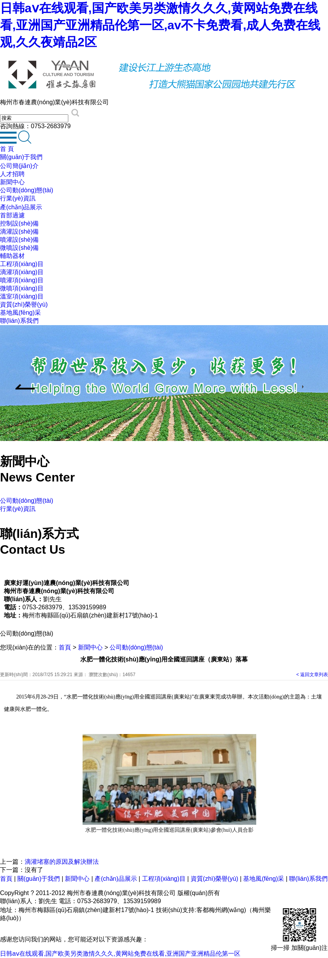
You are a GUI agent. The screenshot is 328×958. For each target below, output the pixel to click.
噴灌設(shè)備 (19, 239)
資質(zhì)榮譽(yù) (24, 304)
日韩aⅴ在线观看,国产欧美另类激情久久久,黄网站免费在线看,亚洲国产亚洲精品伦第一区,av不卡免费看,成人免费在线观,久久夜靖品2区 (160, 25)
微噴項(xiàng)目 (22, 288)
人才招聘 (12, 174)
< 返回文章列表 (312, 674)
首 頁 (7, 149)
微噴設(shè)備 (19, 247)
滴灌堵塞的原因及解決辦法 (62, 861)
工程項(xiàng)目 (22, 264)
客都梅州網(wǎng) (221, 910)
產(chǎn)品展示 (21, 207)
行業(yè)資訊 (18, 198)
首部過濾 (12, 215)
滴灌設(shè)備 (19, 231)
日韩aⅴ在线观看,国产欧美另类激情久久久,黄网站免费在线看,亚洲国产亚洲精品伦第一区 (120, 953)
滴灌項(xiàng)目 (22, 272)
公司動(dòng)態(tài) (26, 190)
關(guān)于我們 (21, 157)
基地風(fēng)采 (20, 312)
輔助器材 (12, 256)
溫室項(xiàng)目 (22, 296)
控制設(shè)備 (19, 223)
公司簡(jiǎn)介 (19, 166)
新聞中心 (12, 182)
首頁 (65, 647)
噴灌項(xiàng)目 (22, 280)
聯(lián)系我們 (19, 320)
